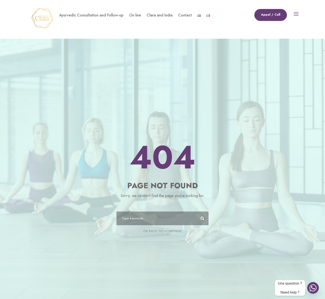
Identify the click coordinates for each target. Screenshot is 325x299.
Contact (185, 15)
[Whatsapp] (313, 288)
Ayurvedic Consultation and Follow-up (91, 15)
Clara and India (160, 15)
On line (135, 15)
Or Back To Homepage (162, 231)
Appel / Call (270, 14)
